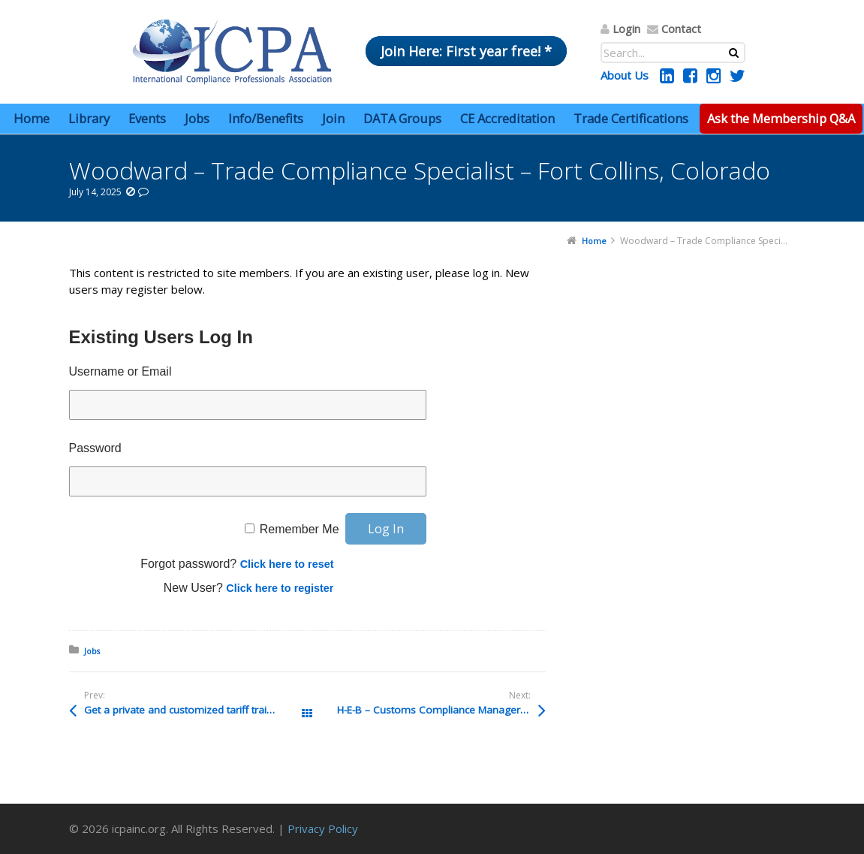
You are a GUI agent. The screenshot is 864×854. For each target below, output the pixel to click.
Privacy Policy (322, 828)
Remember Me (299, 529)
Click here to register (279, 588)
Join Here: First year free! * (466, 51)
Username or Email (120, 371)
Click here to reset (287, 564)
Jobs (92, 650)
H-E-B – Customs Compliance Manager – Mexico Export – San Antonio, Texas (441, 710)
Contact (681, 28)
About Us (625, 75)
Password (95, 448)
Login (626, 28)
